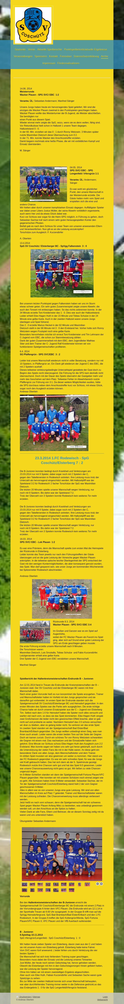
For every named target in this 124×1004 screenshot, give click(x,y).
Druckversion (24, 997)
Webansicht (102, 1000)
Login (105, 997)
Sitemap (36, 997)
